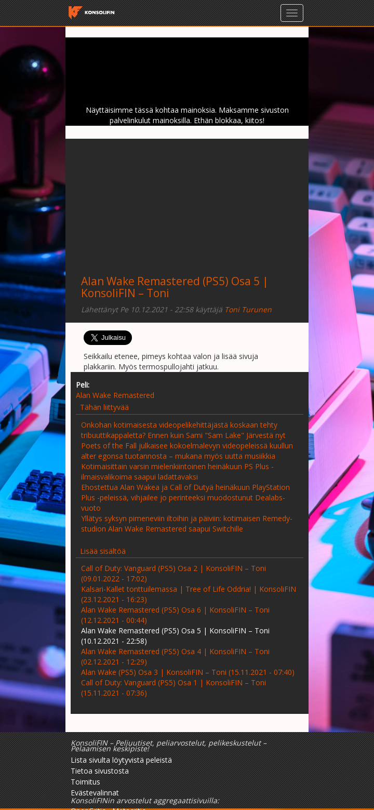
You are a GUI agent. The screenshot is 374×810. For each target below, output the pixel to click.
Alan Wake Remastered (115, 395)
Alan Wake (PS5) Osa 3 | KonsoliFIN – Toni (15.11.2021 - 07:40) (188, 672)
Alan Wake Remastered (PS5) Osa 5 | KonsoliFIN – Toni (175, 287)
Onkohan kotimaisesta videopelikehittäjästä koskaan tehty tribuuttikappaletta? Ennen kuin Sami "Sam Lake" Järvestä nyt (183, 430)
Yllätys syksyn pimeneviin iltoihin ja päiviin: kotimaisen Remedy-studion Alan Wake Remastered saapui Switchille (186, 523)
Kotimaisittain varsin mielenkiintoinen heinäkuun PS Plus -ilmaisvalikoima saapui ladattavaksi (177, 471)
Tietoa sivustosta (100, 771)
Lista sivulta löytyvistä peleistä (121, 760)
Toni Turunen (248, 309)
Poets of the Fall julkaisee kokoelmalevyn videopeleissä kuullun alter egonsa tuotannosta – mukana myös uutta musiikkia (187, 451)
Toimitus (85, 782)
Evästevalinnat (95, 793)
